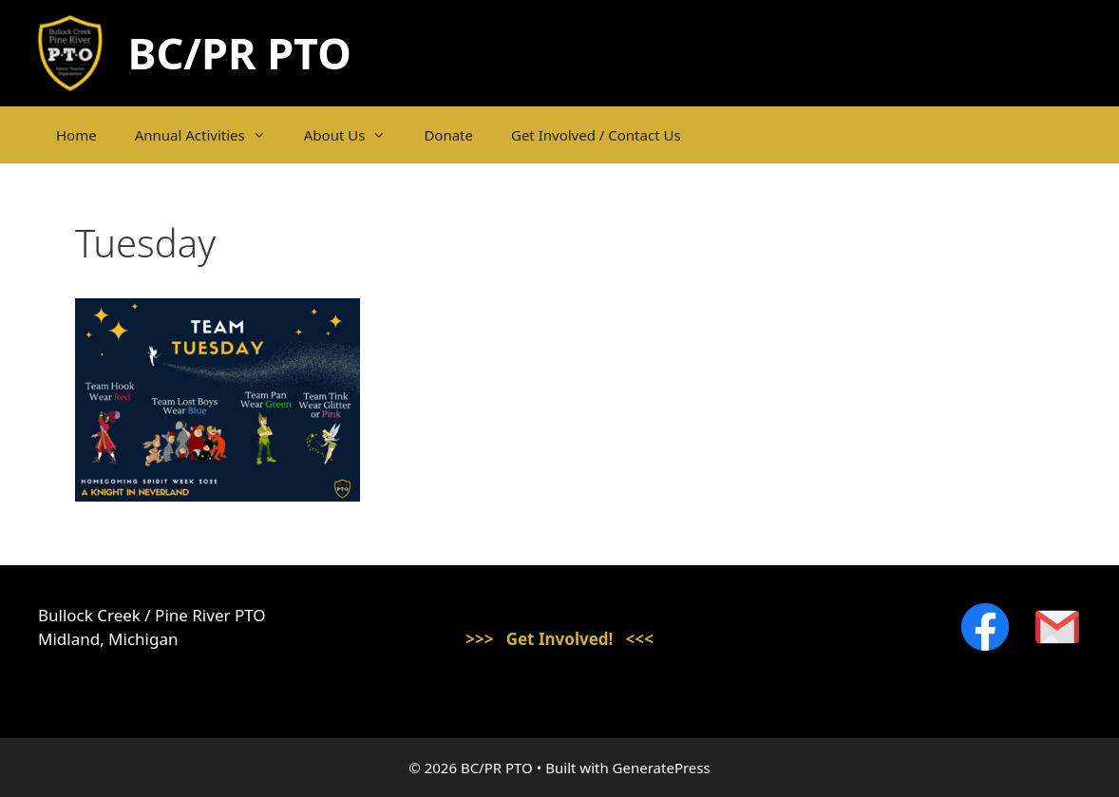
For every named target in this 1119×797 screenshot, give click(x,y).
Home (76, 134)
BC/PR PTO (239, 53)
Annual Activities (210, 134)
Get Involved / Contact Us (596, 134)
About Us (355, 134)
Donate (448, 134)
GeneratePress (662, 767)
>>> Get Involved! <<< (559, 639)
